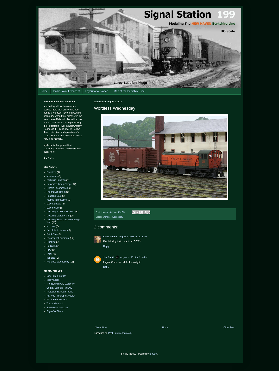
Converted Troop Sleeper (59, 184)
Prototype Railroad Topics (59, 291)
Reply (106, 246)
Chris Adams (110, 236)
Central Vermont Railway (59, 287)
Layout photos (53, 203)
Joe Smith (108, 257)
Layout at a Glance (96, 91)
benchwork (52, 176)
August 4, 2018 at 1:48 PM (133, 257)
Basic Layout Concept (66, 91)
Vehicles (50, 257)
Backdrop (51, 172)
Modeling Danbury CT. (58, 215)
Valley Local (52, 280)
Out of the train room (57, 230)
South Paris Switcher (57, 307)
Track (49, 254)
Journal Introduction (56, 199)
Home (44, 91)
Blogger (153, 353)
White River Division (56, 299)
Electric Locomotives (57, 188)
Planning (51, 242)
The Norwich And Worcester (60, 283)
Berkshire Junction (56, 180)
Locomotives (52, 207)
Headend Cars (53, 196)
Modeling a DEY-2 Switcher (60, 211)
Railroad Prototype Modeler (60, 295)
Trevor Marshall (54, 303)
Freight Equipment (55, 192)
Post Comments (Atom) (120, 333)
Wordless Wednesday (113, 217)
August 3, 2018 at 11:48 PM (133, 236)
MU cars (50, 226)
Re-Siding (51, 246)
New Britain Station (56, 276)
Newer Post (101, 327)
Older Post (228, 327)
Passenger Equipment (57, 238)
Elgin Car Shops (54, 311)
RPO (49, 250)
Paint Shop (52, 234)
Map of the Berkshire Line (129, 91)
